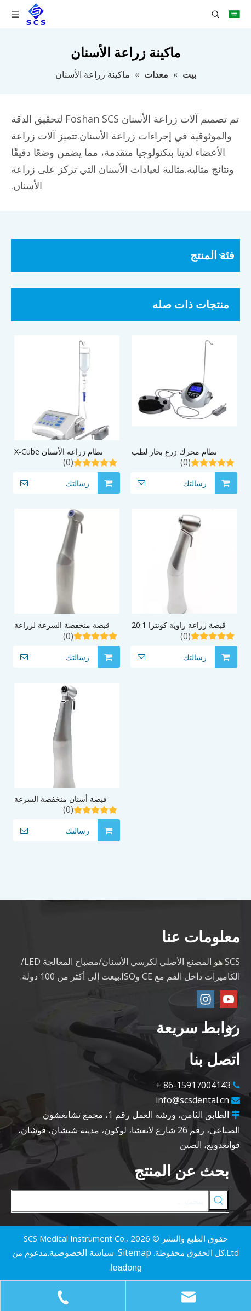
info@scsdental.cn (192, 1100)
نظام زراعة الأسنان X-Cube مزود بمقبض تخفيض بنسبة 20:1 (65, 452)
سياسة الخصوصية (81, 1252)
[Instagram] (205, 999)
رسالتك (51, 483)
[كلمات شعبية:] (219, 1200)
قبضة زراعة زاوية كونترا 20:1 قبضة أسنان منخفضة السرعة (179, 625)
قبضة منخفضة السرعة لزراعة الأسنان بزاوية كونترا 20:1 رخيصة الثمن (62, 625)
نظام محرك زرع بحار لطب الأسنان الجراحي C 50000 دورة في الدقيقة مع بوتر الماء (182, 452)
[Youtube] (228, 999)
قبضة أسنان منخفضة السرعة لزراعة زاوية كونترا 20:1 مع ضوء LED (66, 799)
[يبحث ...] (110, 1201)
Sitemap (134, 1252)
